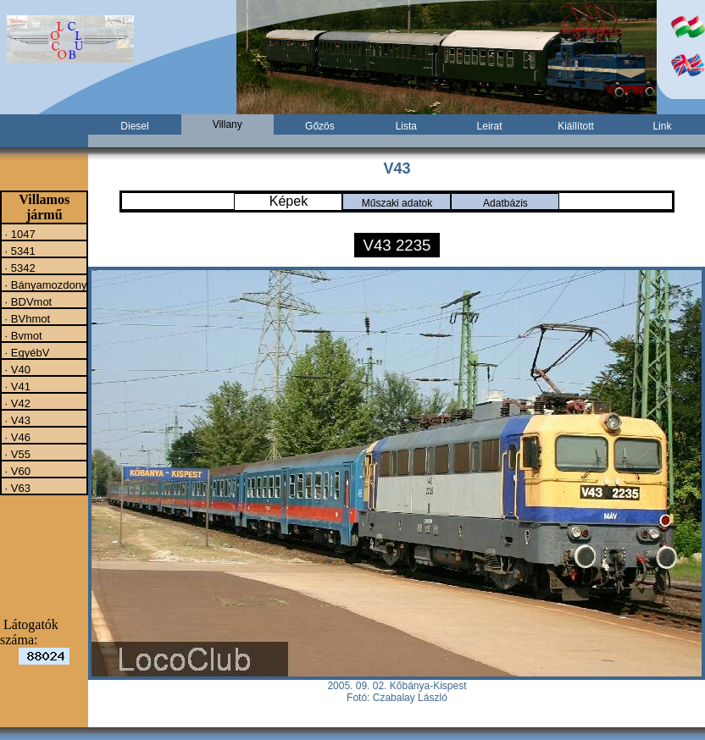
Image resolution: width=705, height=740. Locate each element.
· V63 (16, 488)
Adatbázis (505, 203)
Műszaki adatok (397, 203)
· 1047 (19, 234)
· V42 (16, 403)
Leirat (489, 126)
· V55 (16, 454)
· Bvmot (22, 335)
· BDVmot (27, 301)
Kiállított (576, 126)
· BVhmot (26, 318)
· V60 (16, 471)
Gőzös (320, 126)
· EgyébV (25, 352)
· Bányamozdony (44, 284)
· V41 (16, 386)
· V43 (16, 420)
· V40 (16, 369)
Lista (406, 126)
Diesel (134, 126)
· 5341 (19, 251)
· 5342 (19, 267)
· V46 (16, 437)
